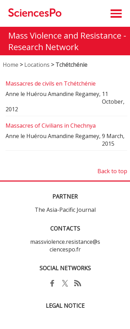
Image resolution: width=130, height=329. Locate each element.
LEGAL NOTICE (65, 306)
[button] (116, 13)
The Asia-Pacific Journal (65, 210)
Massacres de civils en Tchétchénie (51, 83)
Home (10, 65)
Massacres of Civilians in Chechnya (51, 125)
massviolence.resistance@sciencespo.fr (65, 245)
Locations (37, 65)
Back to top (112, 171)
